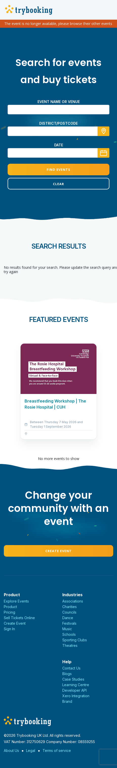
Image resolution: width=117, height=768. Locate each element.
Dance (67, 618)
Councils (69, 612)
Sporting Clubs (74, 640)
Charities (69, 607)
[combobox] (58, 131)
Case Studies (73, 679)
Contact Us (71, 668)
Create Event (58, 551)
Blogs (67, 674)
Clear (58, 184)
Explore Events (16, 601)
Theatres (69, 645)
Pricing (9, 612)
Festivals (69, 623)
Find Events (58, 169)
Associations (72, 601)
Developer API (74, 690)
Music (67, 629)
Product (10, 607)
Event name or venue (58, 101)
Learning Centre (75, 685)
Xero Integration (75, 696)
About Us (11, 750)
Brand (67, 701)
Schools (69, 634)
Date (58, 145)
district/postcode (58, 123)
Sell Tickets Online (19, 618)
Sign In (9, 629)
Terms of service (57, 750)
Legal (30, 750)
